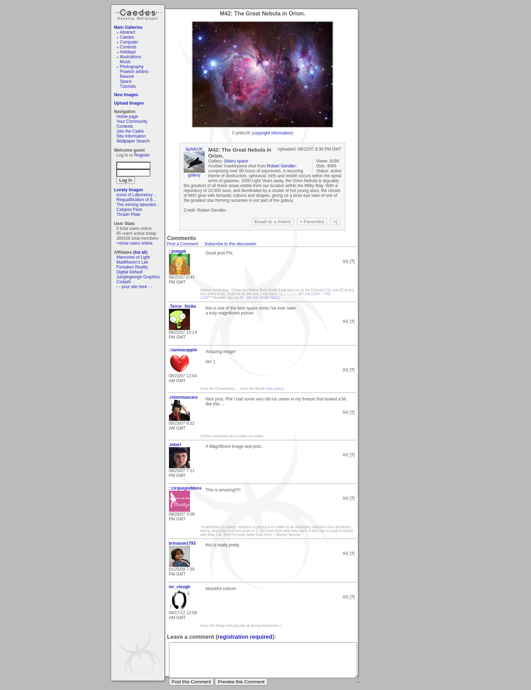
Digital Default (129, 272)
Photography (132, 66)
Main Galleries (128, 27)
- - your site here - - (134, 286)
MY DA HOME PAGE (263, 298)
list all (140, 252)
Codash (123, 281)
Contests (128, 47)
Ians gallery (275, 389)
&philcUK (194, 149)
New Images (126, 94)
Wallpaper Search (133, 141)
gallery (194, 175)
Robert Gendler (281, 166)
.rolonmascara (183, 397)
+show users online (134, 243)
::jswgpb (177, 251)
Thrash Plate (128, 214)
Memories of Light (133, 257)
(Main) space (236, 161)
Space (126, 81)
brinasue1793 (182, 543)
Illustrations (130, 56)
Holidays (128, 51)
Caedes (138, 13)
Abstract (127, 32)
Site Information (131, 136)
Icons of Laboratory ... (136, 194)
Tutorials (128, 86)
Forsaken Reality (132, 267)
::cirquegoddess (184, 488)
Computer (129, 42)
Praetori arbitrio (134, 71)
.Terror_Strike (182, 306)
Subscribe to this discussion (230, 243)
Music (125, 61)
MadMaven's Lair (132, 262)
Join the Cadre (130, 131)
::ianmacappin (183, 349)
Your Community (131, 121)
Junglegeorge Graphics (138, 276)
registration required (245, 637)
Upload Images (129, 103)
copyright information (272, 133)
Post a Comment (182, 243)
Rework (127, 76)
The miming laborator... (137, 204)
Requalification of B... (136, 199)
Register (142, 155)
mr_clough (179, 586)
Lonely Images (128, 189)
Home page (127, 116)
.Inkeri (175, 444)
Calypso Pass (129, 209)
